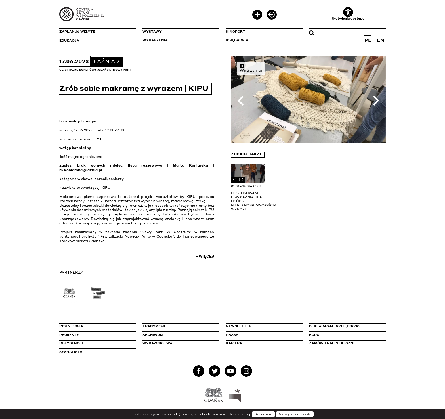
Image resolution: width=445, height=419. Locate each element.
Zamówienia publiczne (345, 343)
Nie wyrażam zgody (295, 414)
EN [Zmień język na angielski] (380, 40)
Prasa (232, 335)
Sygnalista (70, 352)
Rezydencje (71, 343)
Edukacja (69, 41)
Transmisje (178, 326)
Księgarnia (237, 40)
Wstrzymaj (251, 68)
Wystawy (152, 31)
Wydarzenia (155, 40)
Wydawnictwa (157, 343)
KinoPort (235, 31)
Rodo (314, 335)
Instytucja (71, 326)
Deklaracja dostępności (335, 326)
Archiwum (152, 335)
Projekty (69, 335)
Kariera (234, 343)
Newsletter (238, 326)
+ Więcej (205, 256)
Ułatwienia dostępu (348, 13)
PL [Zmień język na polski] (367, 40)
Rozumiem (263, 414)
